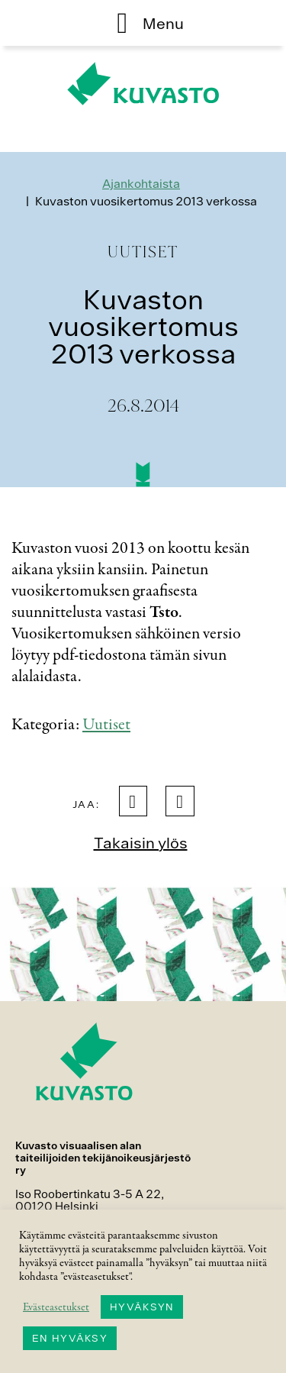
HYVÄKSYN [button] (142, 1307)
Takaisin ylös (141, 842)
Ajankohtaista (141, 183)
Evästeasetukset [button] (56, 1307)
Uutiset (106, 724)
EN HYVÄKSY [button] (70, 1338)
